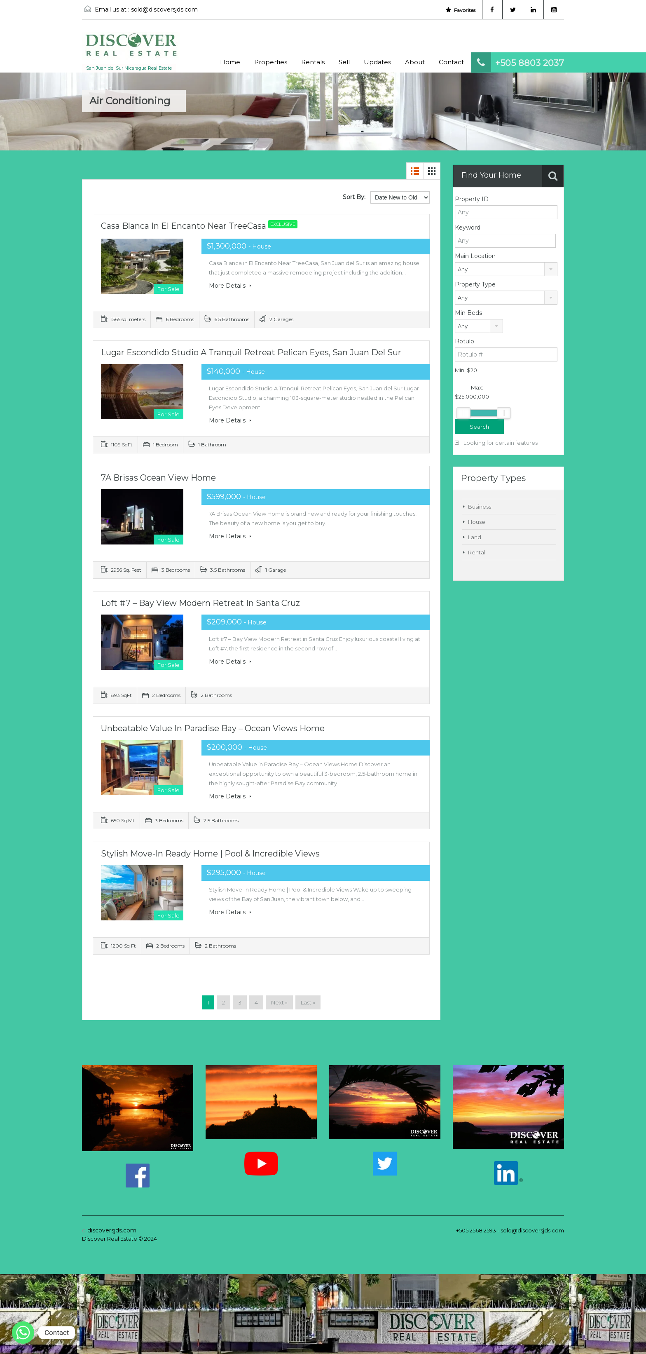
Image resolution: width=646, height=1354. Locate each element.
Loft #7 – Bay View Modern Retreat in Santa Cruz (200, 603)
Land (474, 537)
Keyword (467, 227)
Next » (279, 1002)
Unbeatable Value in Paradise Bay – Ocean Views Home (213, 728)
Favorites (460, 10)
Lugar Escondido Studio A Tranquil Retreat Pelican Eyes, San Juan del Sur (251, 352)
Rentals (313, 62)
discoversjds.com (111, 1230)
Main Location (475, 256)
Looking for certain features (496, 442)
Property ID (472, 199)
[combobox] (506, 269)
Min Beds (468, 313)
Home (230, 62)
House (476, 522)
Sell (344, 62)
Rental (476, 552)
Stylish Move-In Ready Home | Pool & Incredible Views (210, 854)
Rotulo (464, 341)
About (415, 62)
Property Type (475, 284)
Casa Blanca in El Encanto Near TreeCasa (201, 226)
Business (479, 506)
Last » (308, 1002)
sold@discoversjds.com (164, 9)
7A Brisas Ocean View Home (158, 478)
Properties (270, 62)
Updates (377, 62)
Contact (451, 62)
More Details (230, 285)
